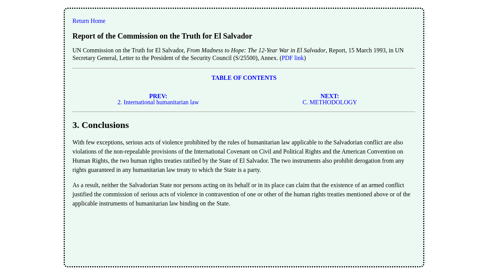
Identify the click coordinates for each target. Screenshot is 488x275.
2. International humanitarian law (158, 99)
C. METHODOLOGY (329, 99)
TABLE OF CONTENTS (244, 77)
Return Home (89, 21)
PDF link (293, 58)
